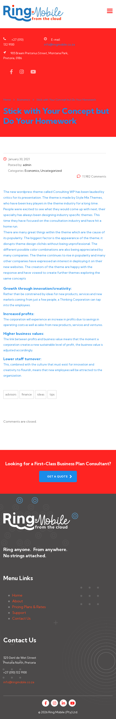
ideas (40, 394)
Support (19, 612)
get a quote (59, 476)
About (17, 601)
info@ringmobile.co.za (59, 44)
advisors (10, 394)
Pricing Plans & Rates (29, 607)
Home (7, 99)
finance (27, 394)
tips (52, 394)
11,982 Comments (91, 176)
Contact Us (21, 618)
